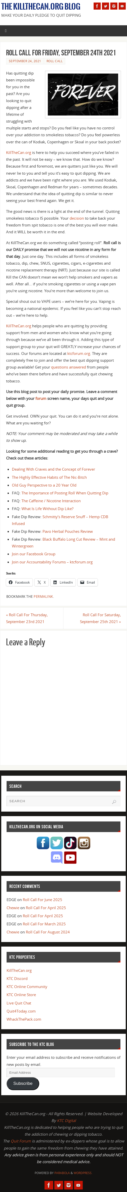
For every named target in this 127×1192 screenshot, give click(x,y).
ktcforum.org (78, 353)
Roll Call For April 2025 (46, 907)
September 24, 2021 (25, 61)
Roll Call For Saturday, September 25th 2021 (100, 618)
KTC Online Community (27, 986)
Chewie (13, 907)
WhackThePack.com (24, 1019)
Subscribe (23, 1083)
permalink (43, 596)
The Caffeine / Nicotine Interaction (51, 500)
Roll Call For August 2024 (48, 931)
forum (40, 398)
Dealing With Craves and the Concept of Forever (53, 469)
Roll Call (55, 61)
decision (77, 218)
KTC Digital (66, 1120)
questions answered (68, 367)
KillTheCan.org (18, 152)
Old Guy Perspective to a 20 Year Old (44, 485)
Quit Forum (21, 1140)
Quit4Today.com (21, 1011)
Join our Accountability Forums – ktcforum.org (52, 561)
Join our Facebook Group (33, 553)
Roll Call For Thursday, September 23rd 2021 (27, 618)
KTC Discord (17, 978)
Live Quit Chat (19, 1002)
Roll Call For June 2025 (42, 899)
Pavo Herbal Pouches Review (68, 531)
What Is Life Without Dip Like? (47, 508)
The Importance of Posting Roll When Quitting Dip (65, 492)
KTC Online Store (21, 994)
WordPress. (83, 1173)
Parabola (62, 1173)
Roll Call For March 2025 (44, 923)
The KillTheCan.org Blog (40, 7)
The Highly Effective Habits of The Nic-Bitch (49, 477)
